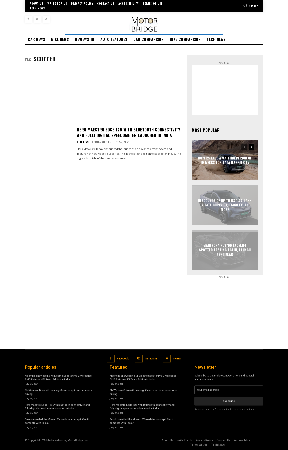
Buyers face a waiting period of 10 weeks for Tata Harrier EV (225, 160)
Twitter (177, 358)
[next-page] (251, 147)
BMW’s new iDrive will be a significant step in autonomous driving (58, 392)
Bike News (83, 142)
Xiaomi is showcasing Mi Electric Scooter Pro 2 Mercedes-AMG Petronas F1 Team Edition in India (59, 377)
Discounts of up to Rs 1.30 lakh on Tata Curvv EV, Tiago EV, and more (225, 205)
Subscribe (229, 401)
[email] (228, 389)
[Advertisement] (103, 99)
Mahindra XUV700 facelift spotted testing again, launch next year (225, 250)
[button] (250, 5)
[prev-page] (244, 147)
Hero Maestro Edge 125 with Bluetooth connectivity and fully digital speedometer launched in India (128, 132)
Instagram (151, 358)
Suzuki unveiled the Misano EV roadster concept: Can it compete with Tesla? (57, 421)
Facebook (123, 358)
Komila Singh (100, 142)
